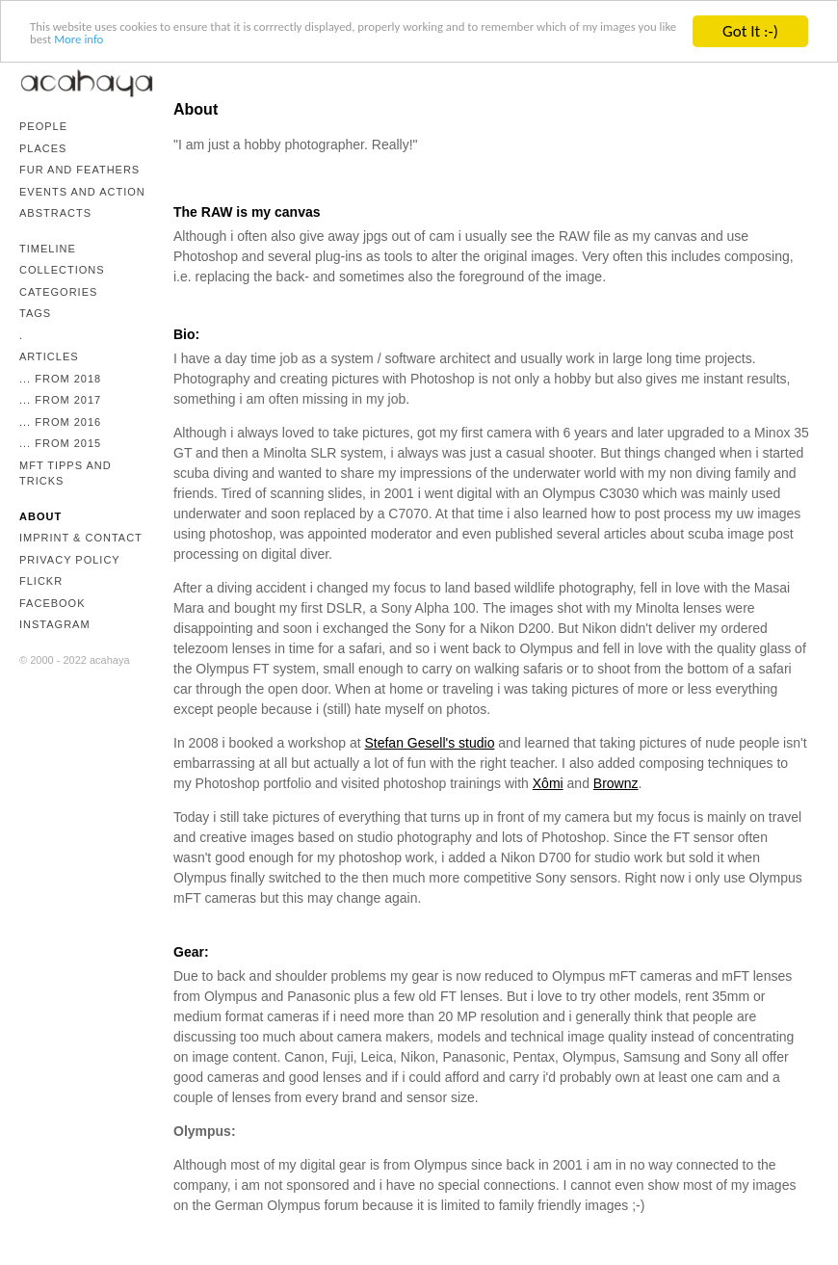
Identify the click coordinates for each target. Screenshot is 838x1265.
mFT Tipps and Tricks (65, 474)
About (40, 516)
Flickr (41, 581)
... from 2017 (60, 400)
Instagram (55, 624)
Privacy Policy (69, 560)
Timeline (47, 248)
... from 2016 (60, 422)
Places (42, 148)
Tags (35, 313)
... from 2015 (60, 443)
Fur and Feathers (79, 169)
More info (358, 49)
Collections (62, 270)
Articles (49, 356)
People (43, 126)
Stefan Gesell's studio (429, 743)
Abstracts (55, 213)
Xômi (548, 783)
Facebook (52, 603)
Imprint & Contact (81, 537)
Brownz (616, 783)
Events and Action (82, 192)
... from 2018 (60, 378)
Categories (58, 292)
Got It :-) (750, 31)
